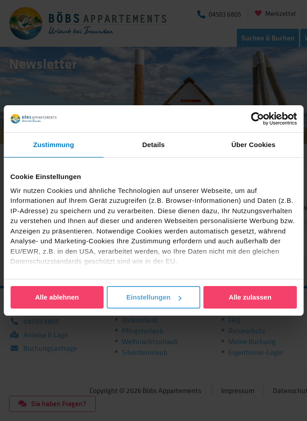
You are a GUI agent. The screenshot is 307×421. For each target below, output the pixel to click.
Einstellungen (153, 297)
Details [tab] (153, 144)
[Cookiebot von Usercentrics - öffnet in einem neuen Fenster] (257, 118)
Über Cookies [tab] (253, 144)
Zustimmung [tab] (53, 144)
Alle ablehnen (57, 297)
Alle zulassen (250, 297)
